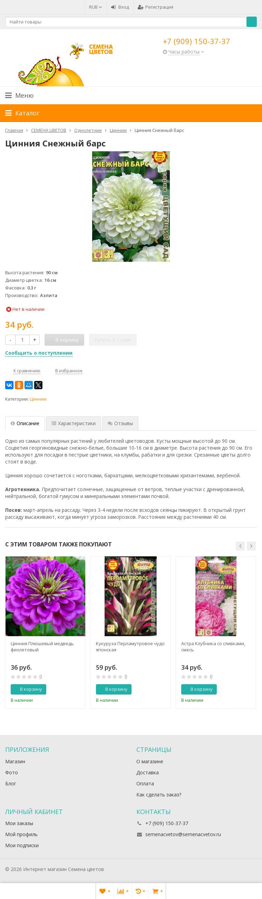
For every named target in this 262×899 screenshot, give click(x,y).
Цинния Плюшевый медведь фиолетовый (42, 646)
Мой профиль (21, 834)
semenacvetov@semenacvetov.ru (183, 834)
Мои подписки (22, 845)
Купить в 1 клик (113, 339)
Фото (11, 772)
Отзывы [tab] (120, 423)
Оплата (145, 783)
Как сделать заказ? (158, 794)
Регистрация (155, 7)
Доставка (147, 772)
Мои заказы (19, 823)
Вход (120, 7)
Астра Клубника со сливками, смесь (213, 646)
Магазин (15, 761)
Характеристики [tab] (73, 423)
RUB (95, 7)
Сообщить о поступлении (38, 353)
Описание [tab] (25, 423)
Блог (10, 783)
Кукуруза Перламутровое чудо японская (130, 646)
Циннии (38, 399)
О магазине (149, 761)
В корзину (27, 689)
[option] (45, 632)
